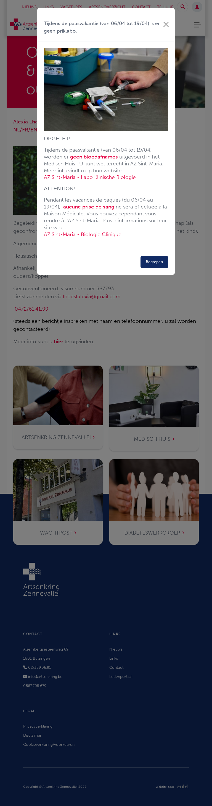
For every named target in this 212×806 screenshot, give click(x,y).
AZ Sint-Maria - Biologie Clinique (82, 234)
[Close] (166, 24)
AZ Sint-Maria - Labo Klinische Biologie (90, 177)
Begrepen (154, 262)
